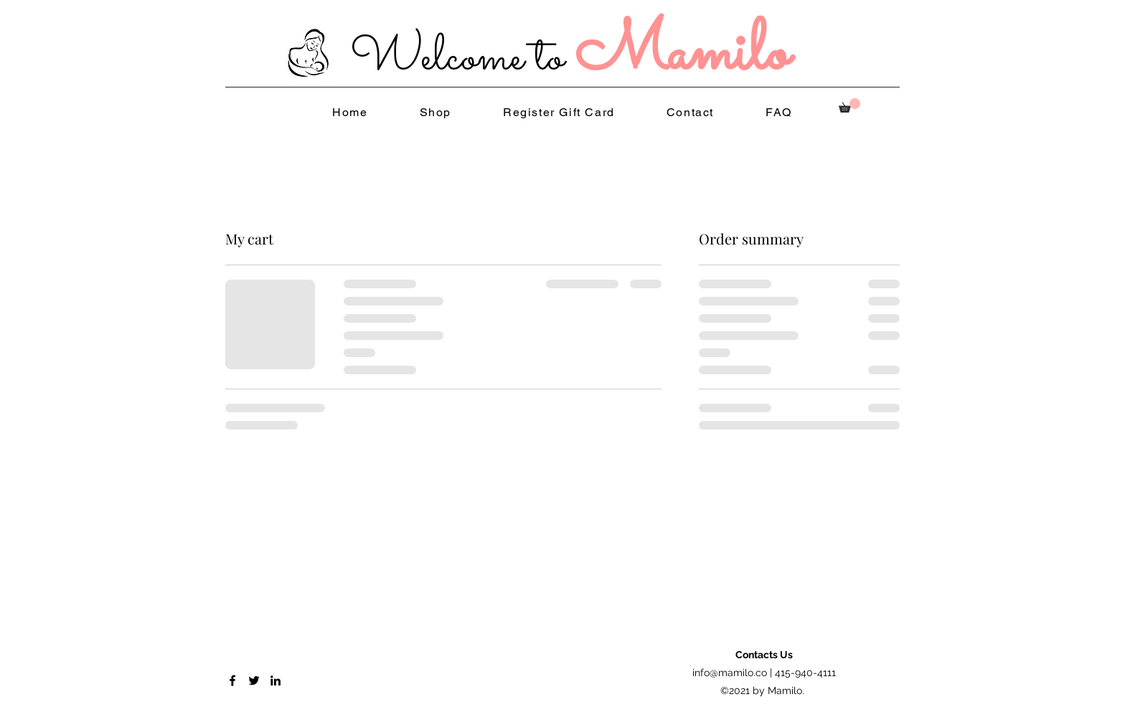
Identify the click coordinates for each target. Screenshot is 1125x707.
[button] (849, 105)
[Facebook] (232, 680)
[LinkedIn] (275, 680)
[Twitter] (254, 680)
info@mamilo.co (729, 672)
